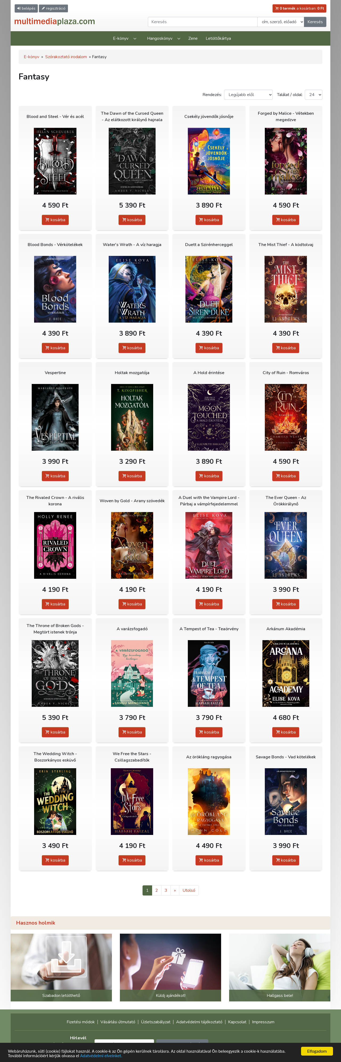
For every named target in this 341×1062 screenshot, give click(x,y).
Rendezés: (212, 95)
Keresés (315, 22)
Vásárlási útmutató (117, 1022)
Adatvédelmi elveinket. (101, 1056)
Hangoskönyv (159, 38)
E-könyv (120, 38)
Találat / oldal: (290, 95)
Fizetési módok (81, 1022)
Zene (193, 38)
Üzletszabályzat (155, 1022)
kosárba (55, 220)
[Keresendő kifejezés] (203, 22)
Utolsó (188, 890)
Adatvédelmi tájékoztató (199, 1022)
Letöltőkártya (218, 38)
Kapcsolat (237, 1022)
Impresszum (263, 1022)
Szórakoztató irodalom (66, 57)
